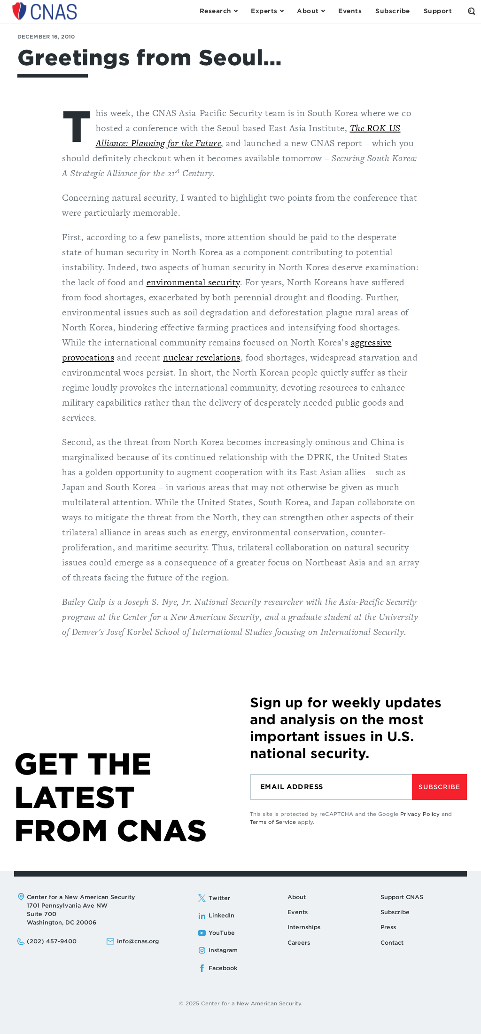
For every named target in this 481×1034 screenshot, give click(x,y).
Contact (391, 942)
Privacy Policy (420, 814)
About (296, 897)
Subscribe (439, 787)
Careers (298, 942)
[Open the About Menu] (311, 11)
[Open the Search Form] (471, 11)
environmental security (193, 282)
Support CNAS (401, 897)
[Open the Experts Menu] (267, 11)
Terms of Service (273, 822)
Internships (303, 927)
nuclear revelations (201, 357)
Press (388, 927)
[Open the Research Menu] (218, 11)
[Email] (331, 787)
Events (297, 912)
